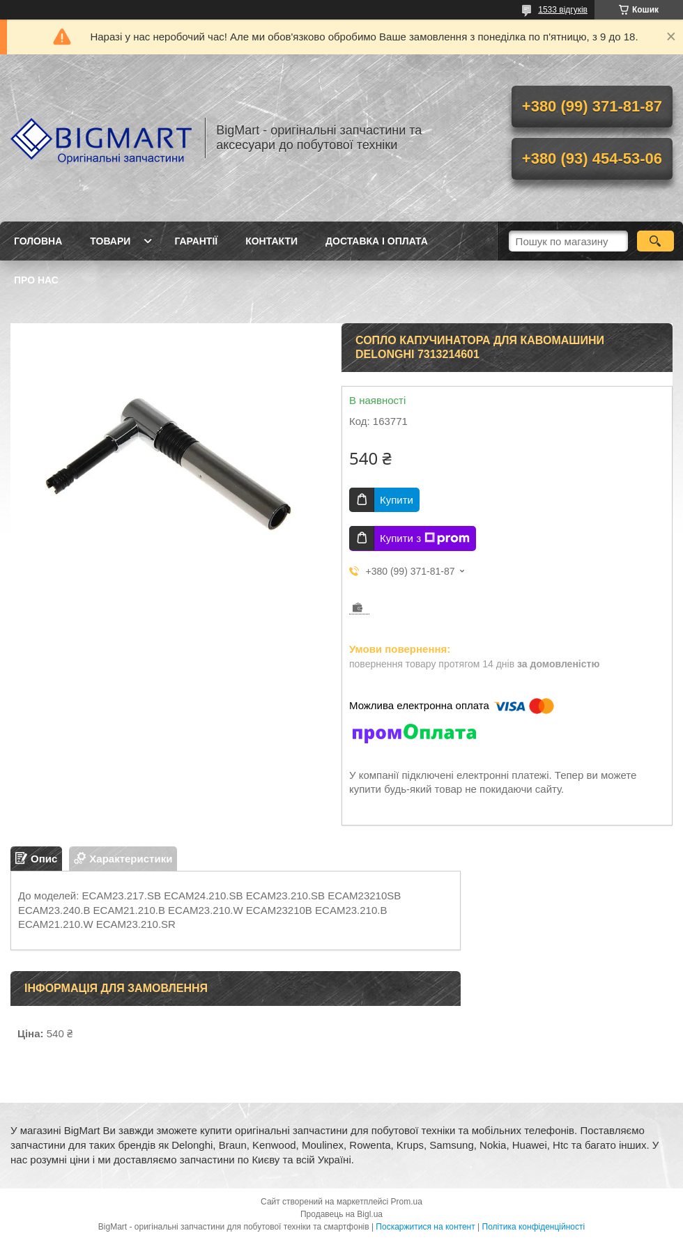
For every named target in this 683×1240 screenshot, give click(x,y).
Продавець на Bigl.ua (341, 1214)
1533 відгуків (563, 10)
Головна (38, 241)
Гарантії (195, 241)
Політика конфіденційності (533, 1227)
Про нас (36, 280)
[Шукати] (655, 241)
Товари (110, 241)
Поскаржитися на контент (425, 1227)
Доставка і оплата (376, 241)
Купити (396, 500)
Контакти (271, 241)
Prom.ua (406, 1202)
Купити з (425, 538)
